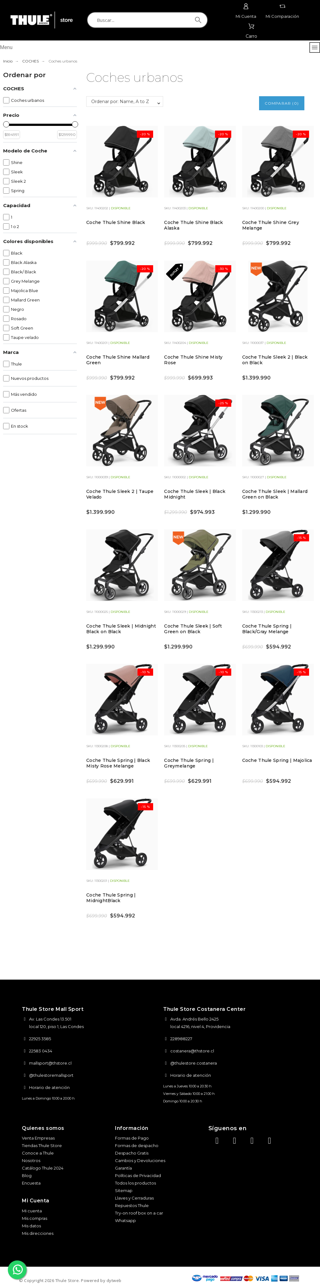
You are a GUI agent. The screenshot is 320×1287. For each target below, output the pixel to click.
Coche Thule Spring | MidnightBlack (111, 897)
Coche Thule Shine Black (115, 222)
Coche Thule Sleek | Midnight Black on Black (121, 628)
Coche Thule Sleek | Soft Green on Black (193, 628)
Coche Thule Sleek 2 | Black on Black (275, 359)
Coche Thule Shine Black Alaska (193, 225)
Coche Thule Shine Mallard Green (117, 359)
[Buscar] (147, 20)
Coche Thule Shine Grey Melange (270, 225)
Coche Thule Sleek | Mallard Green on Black (275, 494)
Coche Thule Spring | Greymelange (189, 763)
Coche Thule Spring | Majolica (277, 760)
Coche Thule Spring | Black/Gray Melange (267, 628)
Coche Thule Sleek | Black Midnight (194, 494)
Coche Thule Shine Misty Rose (193, 359)
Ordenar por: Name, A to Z (120, 101)
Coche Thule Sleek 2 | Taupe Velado (120, 494)
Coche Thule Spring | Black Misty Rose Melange (118, 763)
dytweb (114, 1280)
